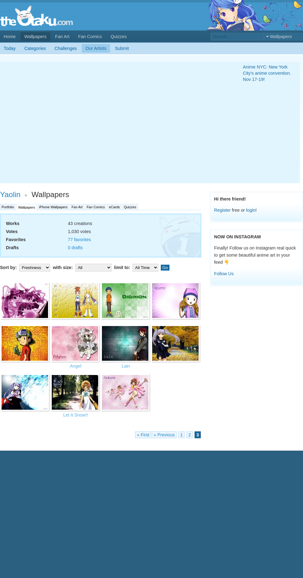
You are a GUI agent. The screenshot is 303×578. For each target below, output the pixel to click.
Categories (35, 48)
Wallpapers (35, 36)
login (250, 210)
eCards (114, 207)
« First (143, 434)
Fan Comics (90, 36)
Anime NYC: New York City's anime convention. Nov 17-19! (267, 73)
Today (9, 48)
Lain (125, 366)
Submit (122, 48)
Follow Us (224, 273)
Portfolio (8, 207)
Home (9, 36)
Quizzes (119, 36)
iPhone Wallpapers (53, 207)
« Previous (164, 434)
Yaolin (10, 194)
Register (222, 210)
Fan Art (62, 36)
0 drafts (75, 247)
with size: (83, 267)
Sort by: (25, 267)
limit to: (137, 267)
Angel (75, 366)
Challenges (66, 48)
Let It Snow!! (75, 415)
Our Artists (96, 48)
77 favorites (79, 239)
